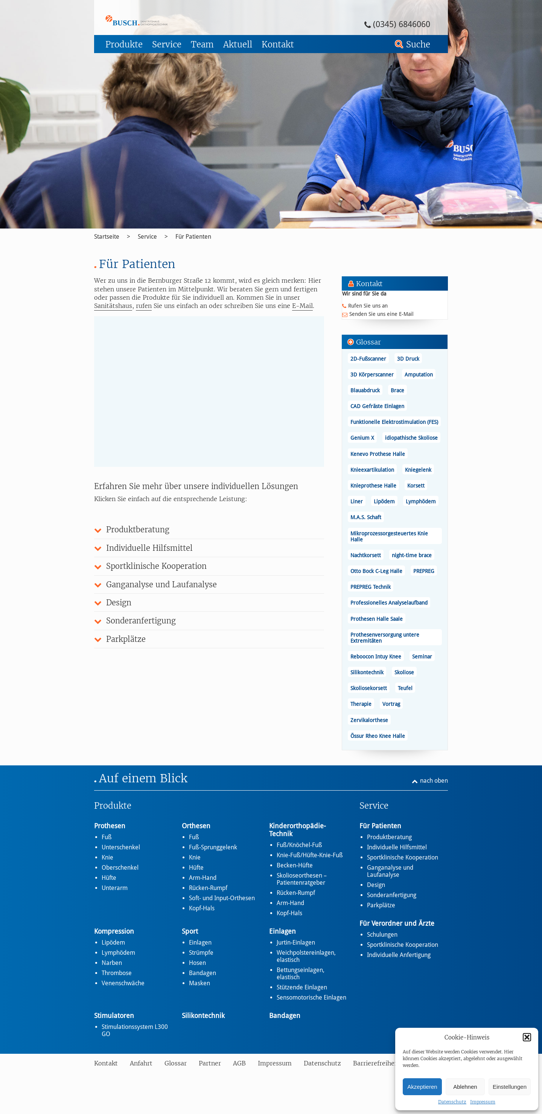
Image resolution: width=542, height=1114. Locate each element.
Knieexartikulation (372, 470)
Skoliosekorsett (368, 688)
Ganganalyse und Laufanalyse (390, 871)
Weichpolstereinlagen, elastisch (306, 956)
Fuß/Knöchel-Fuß (299, 845)
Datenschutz (452, 1102)
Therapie (360, 704)
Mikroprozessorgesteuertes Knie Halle (389, 536)
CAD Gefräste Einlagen (377, 406)
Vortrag (391, 704)
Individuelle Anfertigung (399, 955)
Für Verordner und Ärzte (396, 923)
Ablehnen (465, 1087)
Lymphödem (421, 501)
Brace (397, 390)
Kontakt (278, 44)
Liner (356, 501)
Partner (210, 1063)
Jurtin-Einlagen (296, 942)
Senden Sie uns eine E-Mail (381, 314)
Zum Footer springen (115, 2)
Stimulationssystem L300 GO (135, 1030)
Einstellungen (510, 1087)
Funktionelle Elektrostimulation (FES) (394, 422)
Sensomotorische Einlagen (311, 997)
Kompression (114, 931)
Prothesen (109, 826)
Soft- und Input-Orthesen (222, 898)
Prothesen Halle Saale (376, 619)
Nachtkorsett (365, 555)
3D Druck (408, 359)
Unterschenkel (121, 847)
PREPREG (423, 571)
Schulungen (382, 934)
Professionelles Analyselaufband (389, 603)
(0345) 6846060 (401, 24)
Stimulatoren (114, 1016)
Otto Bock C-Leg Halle (376, 571)
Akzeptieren (422, 1087)
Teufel (405, 688)
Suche (418, 44)
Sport (190, 931)
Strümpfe (201, 952)
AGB (239, 1063)
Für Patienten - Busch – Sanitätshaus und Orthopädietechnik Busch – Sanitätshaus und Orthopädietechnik (157, 20)
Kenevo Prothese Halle (377, 454)
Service (166, 44)
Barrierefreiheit (376, 1063)
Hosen (197, 962)
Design (376, 884)
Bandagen (202, 973)
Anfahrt (141, 1063)
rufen (144, 305)
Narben (112, 962)
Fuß (107, 837)
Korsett (416, 486)
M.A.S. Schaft (365, 517)
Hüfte (109, 877)
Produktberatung (389, 837)
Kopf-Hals (202, 908)
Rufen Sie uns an (368, 306)
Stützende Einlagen (302, 987)
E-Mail (302, 305)
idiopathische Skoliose (411, 438)
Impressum (482, 1102)
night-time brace (412, 555)
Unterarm (115, 888)
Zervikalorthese (369, 720)
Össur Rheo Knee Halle (377, 736)
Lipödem (384, 501)
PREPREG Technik (370, 587)
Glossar (175, 1063)
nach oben (434, 780)
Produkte (124, 44)
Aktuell (237, 44)
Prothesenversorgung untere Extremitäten (384, 638)
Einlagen (200, 942)
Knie (107, 857)
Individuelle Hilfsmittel (397, 847)
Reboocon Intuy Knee (375, 657)
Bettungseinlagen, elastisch (300, 973)
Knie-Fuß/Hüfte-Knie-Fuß (310, 855)
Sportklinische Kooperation (402, 857)
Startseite (106, 236)
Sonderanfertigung (391, 895)
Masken (199, 983)
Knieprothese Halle (373, 486)
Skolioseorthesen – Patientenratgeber (302, 879)
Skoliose (404, 672)
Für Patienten (193, 236)
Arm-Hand (202, 877)
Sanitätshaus (113, 305)
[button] (527, 1037)
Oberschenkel (120, 867)
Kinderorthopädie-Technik (297, 830)
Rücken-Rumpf (208, 888)
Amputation (419, 375)
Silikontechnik (367, 672)
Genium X (362, 438)
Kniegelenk (418, 470)
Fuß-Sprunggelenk (213, 847)
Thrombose (117, 973)
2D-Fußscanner (368, 359)
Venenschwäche (123, 983)
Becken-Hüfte (295, 865)
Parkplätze (381, 905)
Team (202, 44)
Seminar (422, 657)
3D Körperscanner (372, 375)
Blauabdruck (365, 390)
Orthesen (196, 826)
